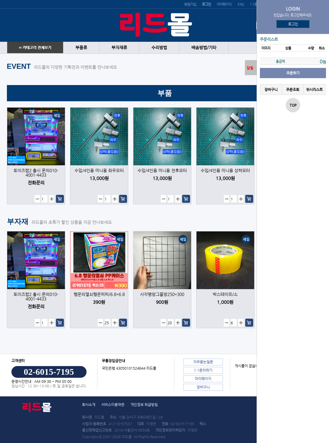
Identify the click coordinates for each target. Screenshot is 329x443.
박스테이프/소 (225, 294)
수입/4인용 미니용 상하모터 (225, 170)
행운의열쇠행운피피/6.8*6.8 (99, 294)
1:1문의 (255, 4)
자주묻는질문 (203, 362)
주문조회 (292, 89)
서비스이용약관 (112, 404)
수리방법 (159, 47)
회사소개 (88, 404)
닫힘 (250, 68)
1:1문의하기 (203, 370)
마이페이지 (224, 4)
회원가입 (190, 4)
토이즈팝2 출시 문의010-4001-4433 (36, 172)
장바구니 (271, 89)
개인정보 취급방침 (144, 404)
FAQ (241, 4)
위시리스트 (314, 89)
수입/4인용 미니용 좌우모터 (99, 170)
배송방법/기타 (203, 47)
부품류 (81, 47)
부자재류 (119, 47)
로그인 (293, 24)
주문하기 (293, 73)
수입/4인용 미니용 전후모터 (162, 170)
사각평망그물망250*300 (162, 294)
